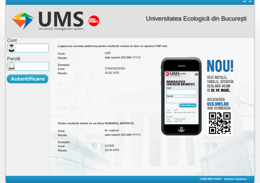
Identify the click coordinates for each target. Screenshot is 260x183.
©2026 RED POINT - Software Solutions (223, 179)
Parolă (13, 58)
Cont (12, 40)
